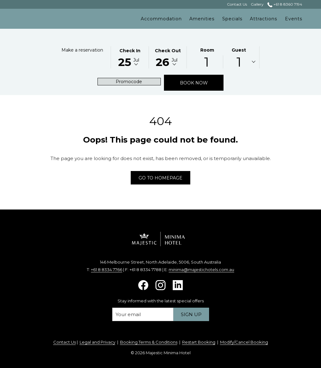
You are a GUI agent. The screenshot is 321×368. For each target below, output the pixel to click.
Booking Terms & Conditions (148, 342)
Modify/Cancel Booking (244, 342)
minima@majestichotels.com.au (201, 269)
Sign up (191, 314)
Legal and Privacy (97, 342)
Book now (202, 83)
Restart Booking (198, 342)
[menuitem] (161, 19)
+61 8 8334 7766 (106, 269)
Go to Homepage (160, 178)
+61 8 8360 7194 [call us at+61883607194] (284, 4)
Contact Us (64, 342)
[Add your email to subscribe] (142, 314)
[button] (129, 57)
